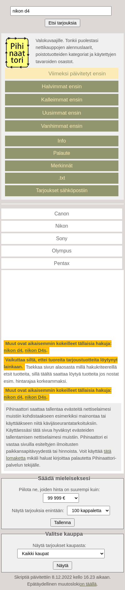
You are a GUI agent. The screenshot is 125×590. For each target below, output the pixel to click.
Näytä (63, 565)
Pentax (61, 263)
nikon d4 (13, 350)
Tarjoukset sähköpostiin (62, 190)
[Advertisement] (62, 305)
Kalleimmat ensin (61, 99)
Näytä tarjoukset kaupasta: (59, 545)
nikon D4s (35, 350)
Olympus (61, 250)
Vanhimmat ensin (61, 126)
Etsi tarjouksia (63, 22)
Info (62, 140)
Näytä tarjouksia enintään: (38, 510)
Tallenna (62, 522)
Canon (62, 213)
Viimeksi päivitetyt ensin (77, 73)
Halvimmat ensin (62, 86)
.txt (61, 178)
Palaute (61, 153)
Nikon (61, 226)
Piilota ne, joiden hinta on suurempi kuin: (59, 489)
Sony (61, 238)
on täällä (88, 584)
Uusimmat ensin (61, 113)
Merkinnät (62, 165)
